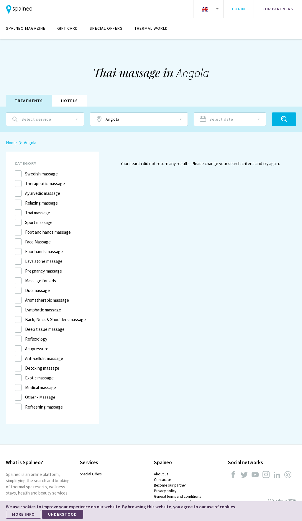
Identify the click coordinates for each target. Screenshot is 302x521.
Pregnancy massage (43, 271)
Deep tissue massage (45, 329)
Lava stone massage (44, 261)
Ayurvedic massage (42, 193)
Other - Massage (40, 397)
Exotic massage (39, 378)
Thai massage (37, 212)
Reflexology (36, 339)
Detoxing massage (42, 368)
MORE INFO (23, 514)
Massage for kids (40, 280)
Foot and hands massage (48, 232)
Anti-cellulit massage (44, 358)
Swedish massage (41, 174)
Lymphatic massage (43, 310)
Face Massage (38, 242)
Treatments (29, 100)
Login (238, 8)
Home (11, 142)
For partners (277, 8)
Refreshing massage (44, 407)
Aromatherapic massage (47, 300)
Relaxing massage (41, 203)
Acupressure (36, 348)
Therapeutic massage (45, 183)
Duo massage (37, 290)
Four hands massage (44, 251)
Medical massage (40, 387)
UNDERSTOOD (62, 514)
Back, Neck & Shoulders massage (55, 319)
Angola (30, 142)
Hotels (69, 100)
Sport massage (38, 222)
